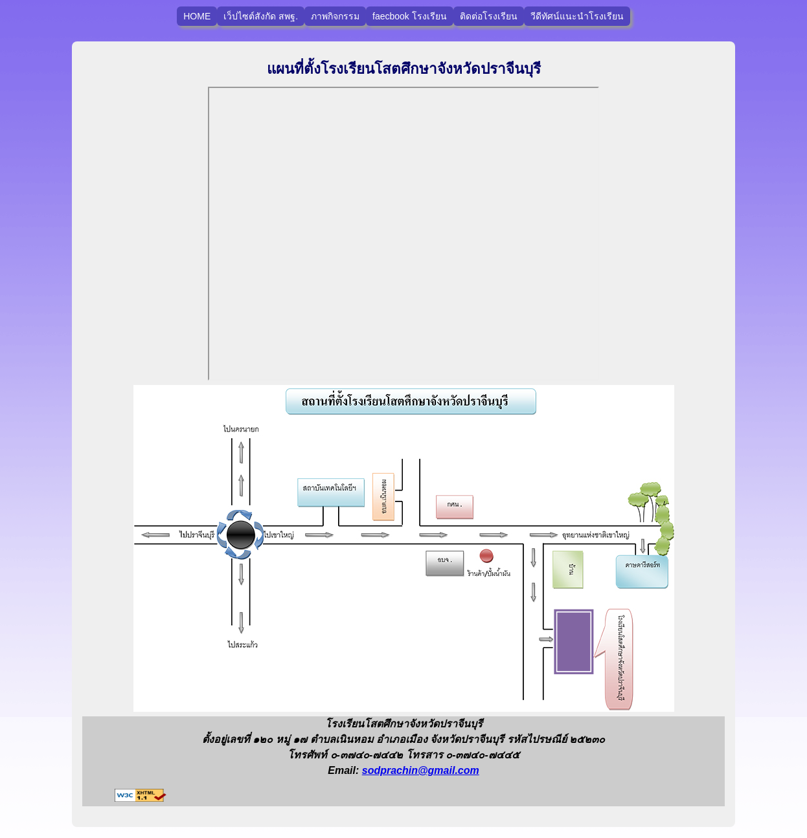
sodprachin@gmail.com (420, 770)
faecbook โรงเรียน (409, 16)
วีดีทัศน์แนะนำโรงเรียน (577, 16)
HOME (196, 16)
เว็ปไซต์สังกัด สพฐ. (260, 16)
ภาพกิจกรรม (335, 16)
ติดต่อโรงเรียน (488, 16)
